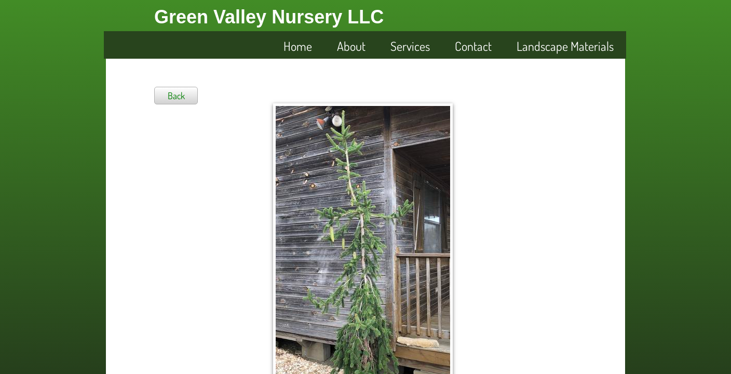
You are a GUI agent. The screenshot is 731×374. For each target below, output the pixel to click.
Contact (473, 46)
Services (410, 46)
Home (297, 46)
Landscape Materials (565, 46)
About (351, 46)
